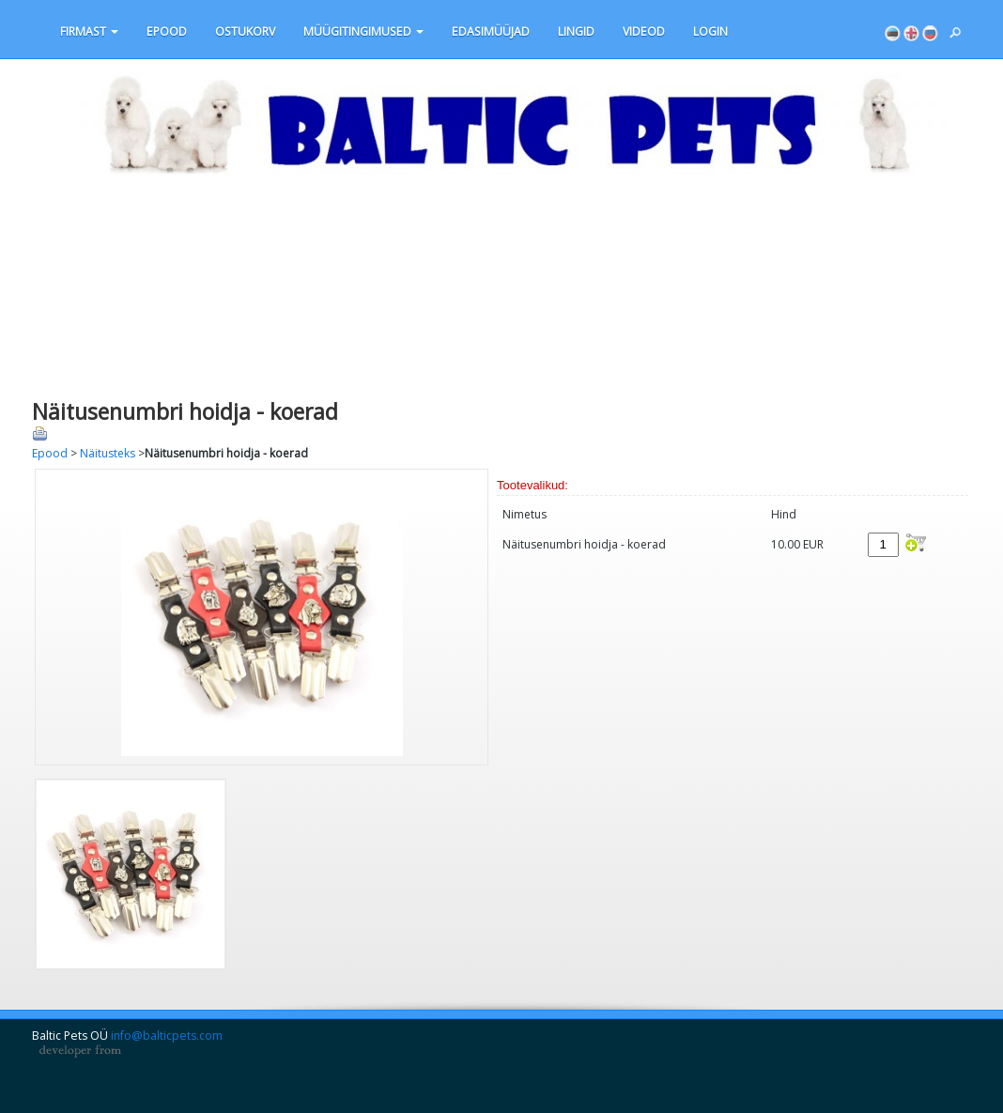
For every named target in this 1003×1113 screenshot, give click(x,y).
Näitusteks (107, 453)
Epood (167, 31)
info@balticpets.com (167, 1035)
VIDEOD (644, 31)
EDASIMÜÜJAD (491, 31)
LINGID (576, 31)
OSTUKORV (245, 31)
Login (710, 31)
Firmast (89, 31)
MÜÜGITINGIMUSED (363, 31)
